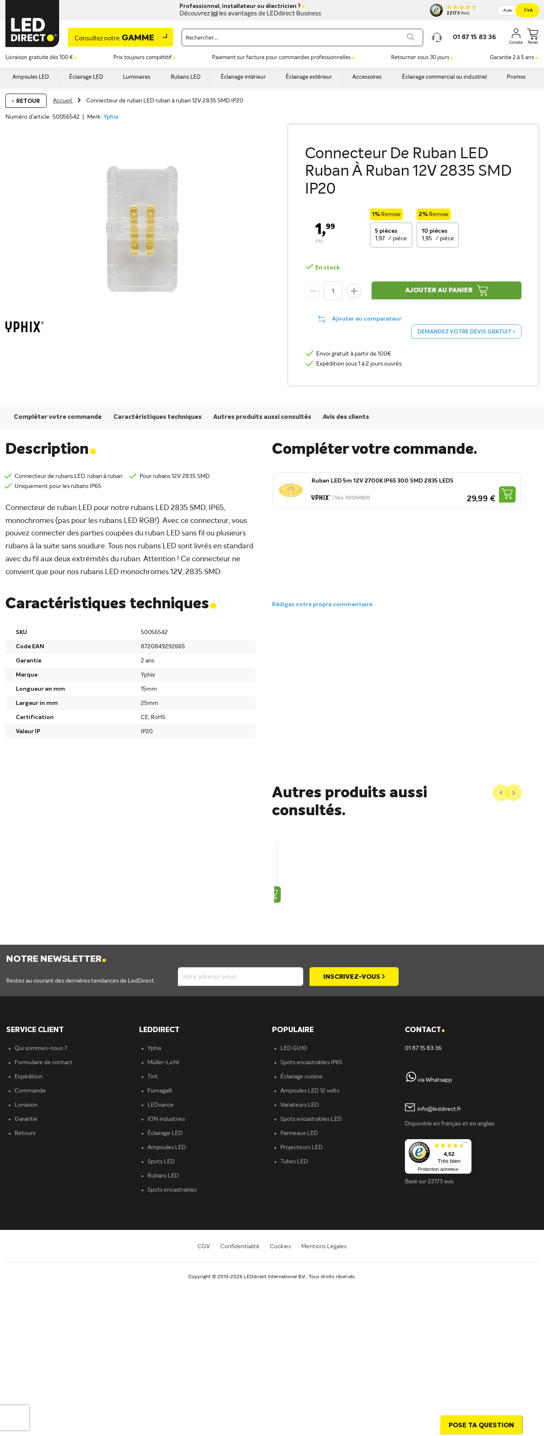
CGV (203, 1391)
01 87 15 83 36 (423, 1125)
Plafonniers (161, 1281)
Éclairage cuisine (301, 1154)
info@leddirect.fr (439, 1187)
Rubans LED (163, 1253)
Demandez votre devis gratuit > (466, 332)
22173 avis (441, 1259)
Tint (152, 1154)
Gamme (114, 38)
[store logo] (32, 23)
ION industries (166, 1196)
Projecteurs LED (301, 1224)
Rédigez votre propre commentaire (322, 604)
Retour (28, 101)
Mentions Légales (324, 1391)
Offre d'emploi (166, 1323)
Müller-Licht (163, 1139)
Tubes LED (294, 1239)
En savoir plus (164, 1338)
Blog (286, 1253)
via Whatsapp (434, 1157)
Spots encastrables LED (311, 1196)
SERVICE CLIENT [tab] (35, 1107)
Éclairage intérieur (170, 1295)
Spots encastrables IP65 (311, 1139)
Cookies (280, 1391)
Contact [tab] (425, 1107)
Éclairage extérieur (171, 1309)
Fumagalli (159, 1168)
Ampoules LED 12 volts (309, 1168)
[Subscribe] (354, 1053)
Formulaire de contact (43, 1139)
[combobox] (302, 37)
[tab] (205, 1107)
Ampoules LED (166, 1224)
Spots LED (161, 1239)
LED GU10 (293, 1125)
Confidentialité (240, 1391)
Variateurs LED (299, 1182)
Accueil (63, 101)
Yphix (110, 117)
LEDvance (160, 1182)
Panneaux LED (299, 1210)
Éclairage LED (164, 1210)
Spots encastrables (172, 1267)
